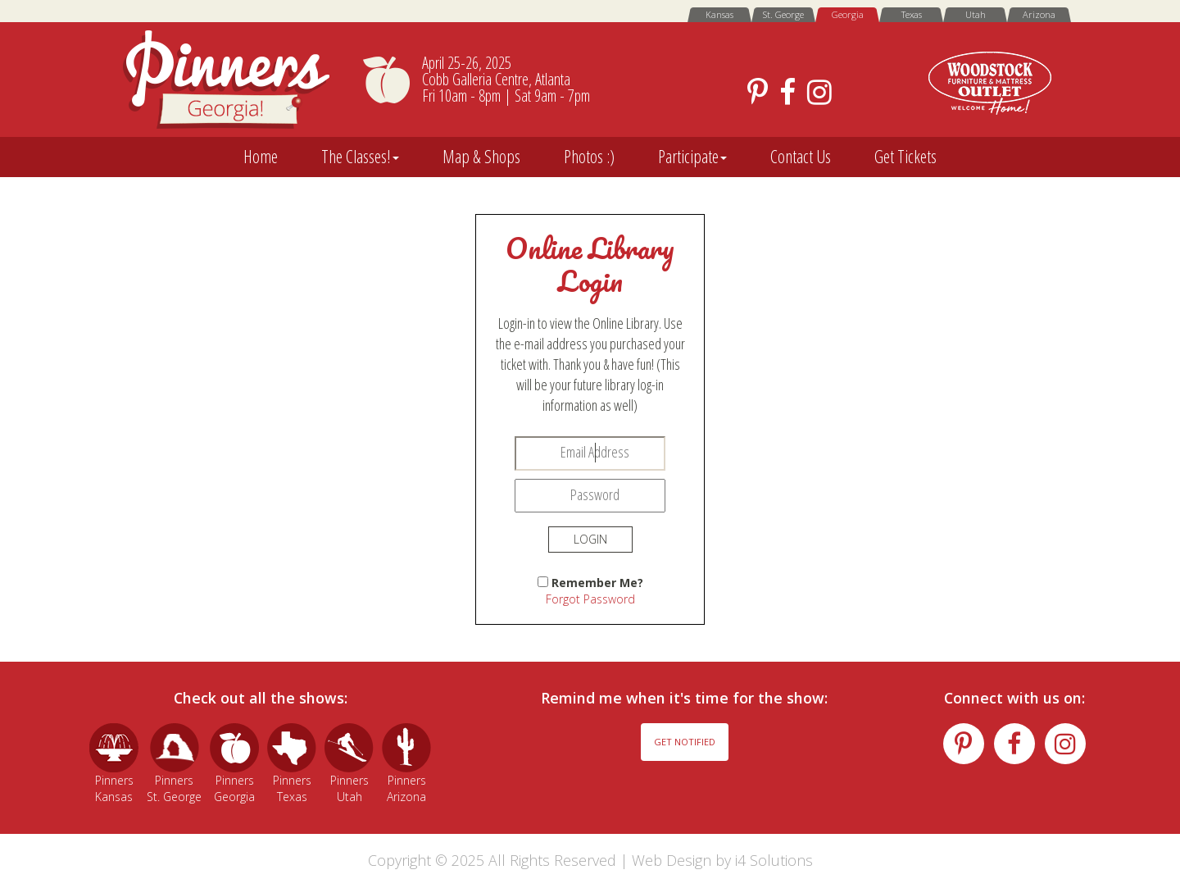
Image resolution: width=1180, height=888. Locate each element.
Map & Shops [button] (481, 156)
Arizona (1039, 14)
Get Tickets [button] (905, 156)
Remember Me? (597, 582)
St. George (783, 14)
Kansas (719, 14)
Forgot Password (590, 599)
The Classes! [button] (360, 156)
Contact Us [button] (800, 156)
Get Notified (684, 741)
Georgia (848, 14)
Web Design (671, 860)
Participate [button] (692, 156)
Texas (911, 14)
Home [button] (260, 156)
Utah (975, 14)
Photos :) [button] (589, 156)
